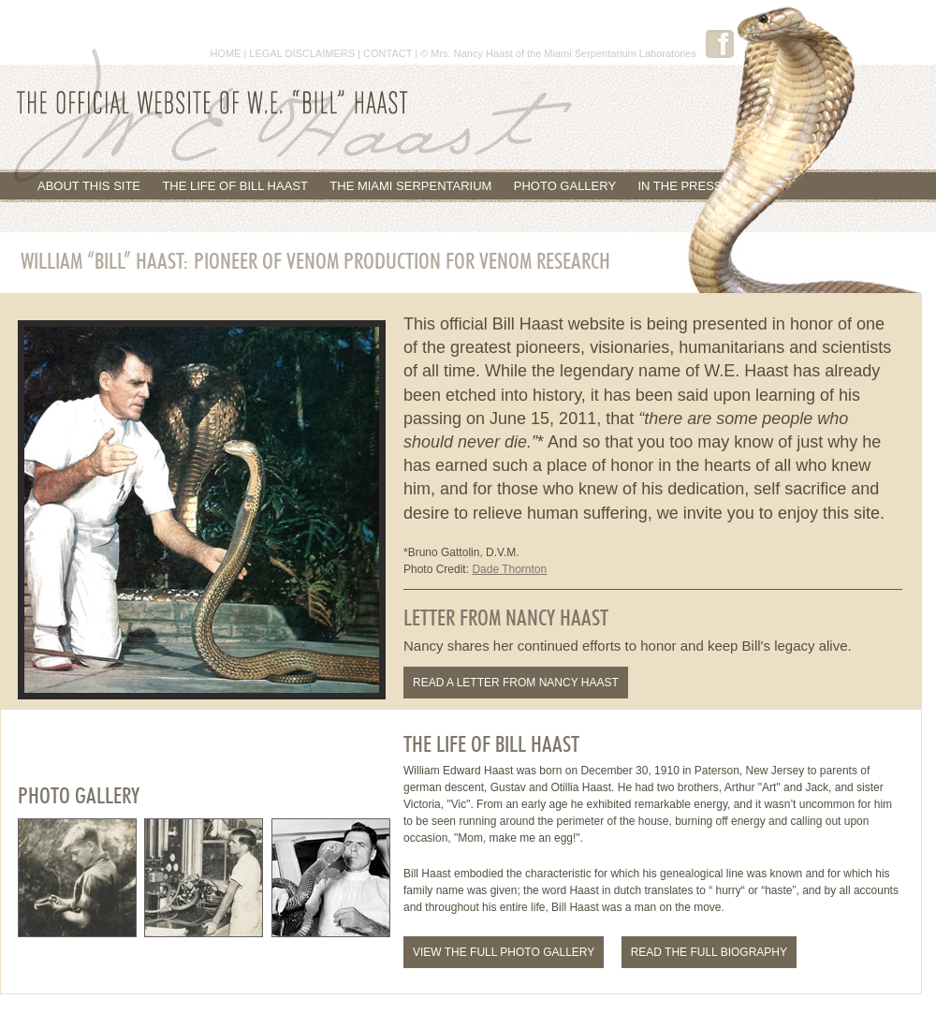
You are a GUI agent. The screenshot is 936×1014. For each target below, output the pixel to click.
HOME (225, 53)
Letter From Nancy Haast (505, 619)
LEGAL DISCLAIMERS (302, 53)
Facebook (720, 44)
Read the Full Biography (709, 952)
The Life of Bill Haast (235, 186)
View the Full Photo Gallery (503, 952)
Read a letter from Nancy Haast (516, 682)
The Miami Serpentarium (410, 186)
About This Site (88, 186)
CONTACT (387, 53)
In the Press (679, 186)
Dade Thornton (509, 569)
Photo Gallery (565, 186)
